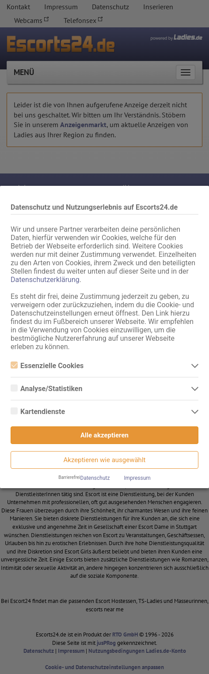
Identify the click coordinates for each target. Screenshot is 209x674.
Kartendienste (38, 411)
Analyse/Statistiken (46, 388)
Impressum (137, 478)
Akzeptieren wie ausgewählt (105, 460)
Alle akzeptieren (104, 435)
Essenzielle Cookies (47, 365)
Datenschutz (95, 478)
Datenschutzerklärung (45, 279)
